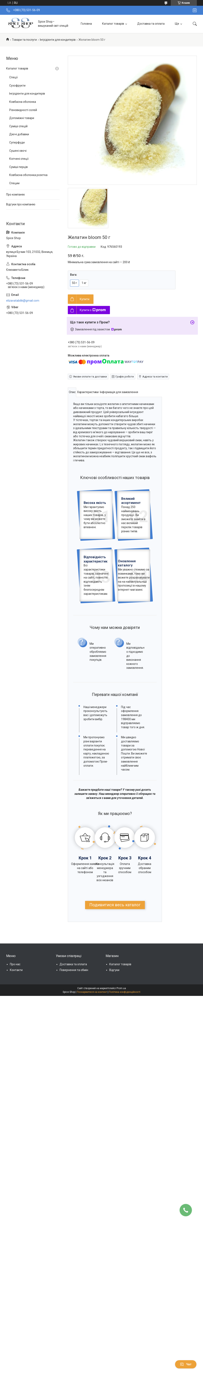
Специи (14, 183)
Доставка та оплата (151, 23)
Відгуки (114, 970)
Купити (84, 299)
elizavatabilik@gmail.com (22, 300)
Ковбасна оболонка (22, 101)
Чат (185, 1364)
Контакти (16, 970)
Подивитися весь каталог (115, 904)
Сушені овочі (18, 150)
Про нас (15, 964)
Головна (86, 23)
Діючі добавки (19, 134)
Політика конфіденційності (124, 992)
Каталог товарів (113, 23)
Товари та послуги (24, 39)
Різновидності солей (23, 110)
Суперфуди (17, 142)
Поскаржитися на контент (92, 992)
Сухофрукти (17, 85)
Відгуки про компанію (20, 204)
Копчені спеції (19, 158)
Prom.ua (121, 988)
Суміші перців (18, 167)
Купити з (93, 310)
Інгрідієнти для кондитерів (58, 39)
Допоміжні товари (21, 118)
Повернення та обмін (74, 970)
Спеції (13, 77)
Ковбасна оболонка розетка (28, 175)
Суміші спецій (18, 126)
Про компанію (15, 194)
